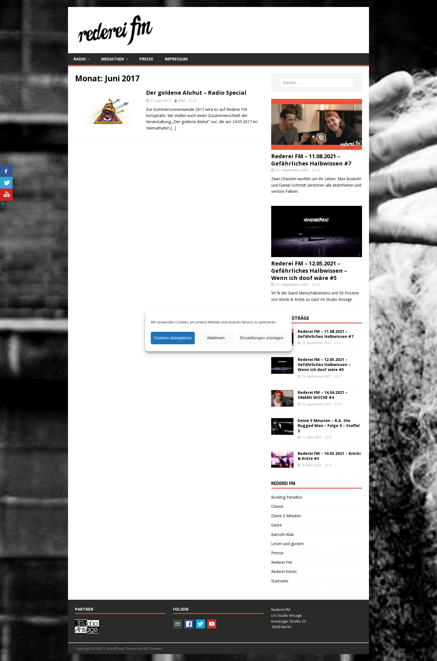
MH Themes (152, 648)
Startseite (279, 581)
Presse (277, 552)
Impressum (176, 59)
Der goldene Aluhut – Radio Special (196, 92)
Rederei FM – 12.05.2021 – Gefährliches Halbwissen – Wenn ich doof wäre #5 (309, 271)
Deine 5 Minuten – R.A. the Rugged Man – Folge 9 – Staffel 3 (329, 425)
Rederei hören (284, 571)
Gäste (276, 525)
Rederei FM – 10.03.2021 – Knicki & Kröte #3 (329, 456)
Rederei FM (281, 562)
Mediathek (112, 59)
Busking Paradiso (286, 497)
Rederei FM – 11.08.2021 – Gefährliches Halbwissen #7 (311, 159)
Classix (277, 506)
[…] (173, 128)
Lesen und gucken (287, 543)
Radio (80, 59)
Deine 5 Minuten (286, 515)
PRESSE (146, 59)
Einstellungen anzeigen (261, 337)
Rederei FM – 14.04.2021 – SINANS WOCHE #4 (323, 395)
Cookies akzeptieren (173, 337)
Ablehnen (216, 337)
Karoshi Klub (282, 534)
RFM (181, 100)
